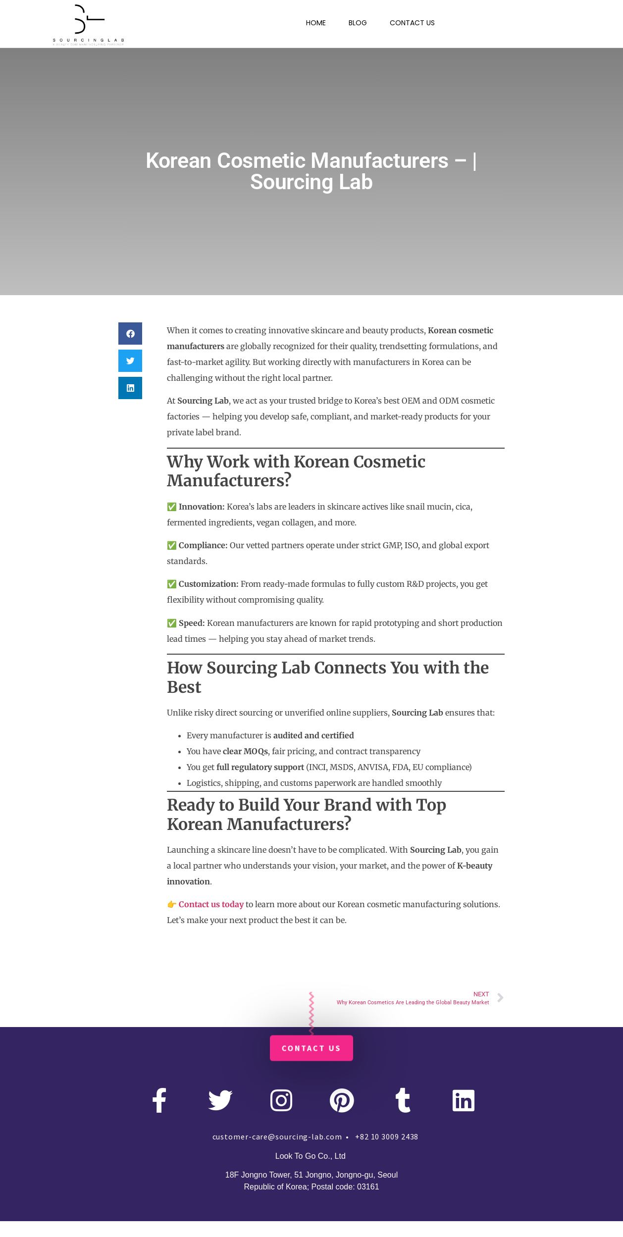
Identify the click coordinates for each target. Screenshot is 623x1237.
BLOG (358, 23)
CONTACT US (412, 23)
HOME (316, 23)
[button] (130, 333)
